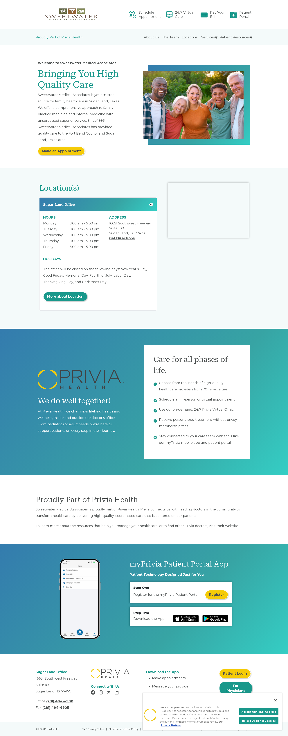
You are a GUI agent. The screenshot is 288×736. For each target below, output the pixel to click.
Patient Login (235, 673)
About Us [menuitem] (151, 37)
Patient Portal (245, 14)
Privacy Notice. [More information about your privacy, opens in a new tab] (171, 725)
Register (216, 595)
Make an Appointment (61, 151)
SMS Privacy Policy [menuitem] (93, 729)
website (231, 526)
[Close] (275, 700)
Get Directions (122, 238)
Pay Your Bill (217, 14)
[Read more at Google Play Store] (215, 618)
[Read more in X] (109, 693)
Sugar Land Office (59, 204)
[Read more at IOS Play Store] (186, 618)
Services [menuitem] (208, 37)
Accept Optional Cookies (259, 711)
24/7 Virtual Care (184, 14)
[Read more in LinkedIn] (117, 693)
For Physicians (235, 688)
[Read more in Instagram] (101, 693)
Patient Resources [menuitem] (235, 37)
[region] (212, 711)
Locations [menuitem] (190, 37)
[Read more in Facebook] (93, 693)
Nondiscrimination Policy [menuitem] (123, 729)
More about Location (65, 296)
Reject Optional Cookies (259, 720)
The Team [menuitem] (170, 37)
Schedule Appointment (150, 14)
